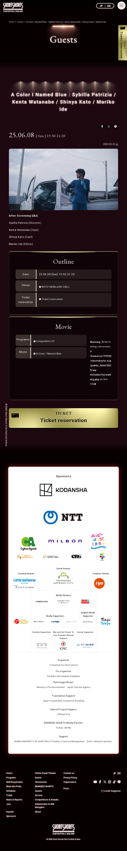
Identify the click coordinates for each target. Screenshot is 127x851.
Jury (8, 809)
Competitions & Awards (47, 804)
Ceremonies (41, 787)
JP (101, 6)
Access (39, 800)
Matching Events (14, 787)
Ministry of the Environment (50, 688)
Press (66, 793)
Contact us (69, 778)
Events (38, 782)
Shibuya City (63, 715)
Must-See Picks (14, 791)
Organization (70, 787)
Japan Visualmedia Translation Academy (63, 702)
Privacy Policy (70, 782)
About (38, 816)
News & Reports (14, 804)
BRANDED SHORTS (44, 791)
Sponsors (11, 820)
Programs (11, 782)
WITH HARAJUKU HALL (57, 287)
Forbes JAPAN (63, 729)
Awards (10, 816)
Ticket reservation (53, 300)
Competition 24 (46, 342)
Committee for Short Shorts (63, 666)
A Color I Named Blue (50, 354)
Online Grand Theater (45, 778)
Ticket (9, 800)
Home (9, 778)
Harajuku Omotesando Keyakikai (63, 677)
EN (108, 6)
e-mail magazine (112, 796)
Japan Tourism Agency (79, 688)
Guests (38, 796)
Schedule (11, 796)
